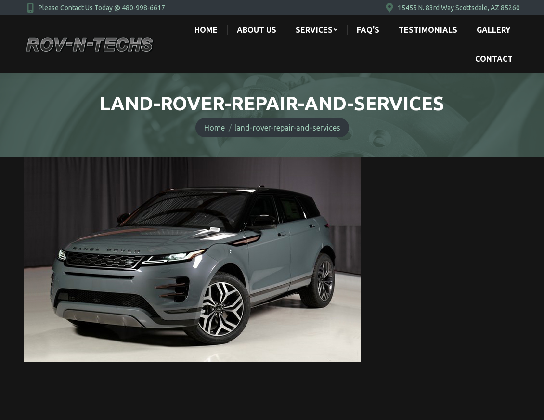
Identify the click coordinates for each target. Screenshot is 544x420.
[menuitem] (206, 29)
